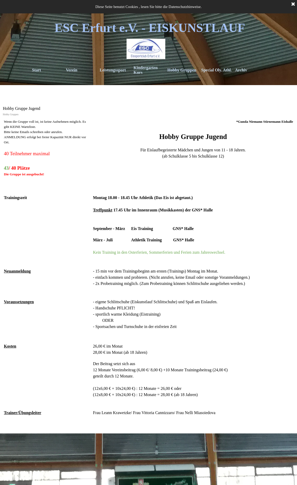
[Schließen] (293, 4)
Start (36, 70)
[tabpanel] (148, 274)
